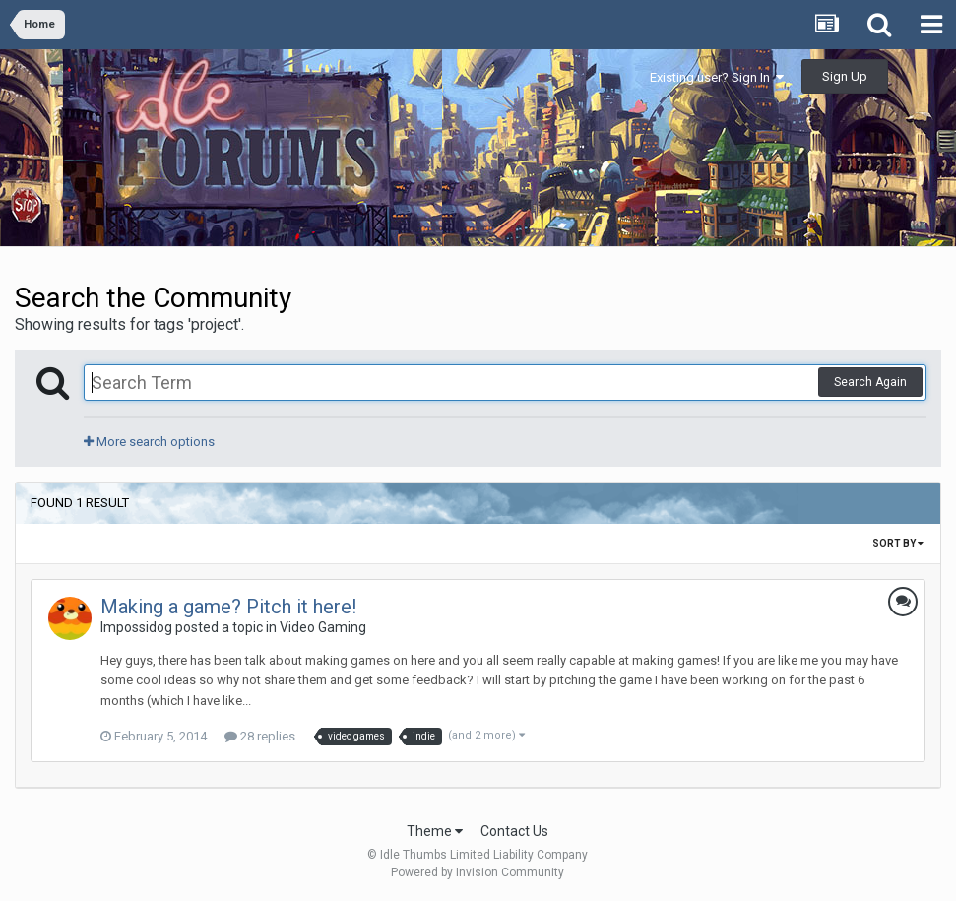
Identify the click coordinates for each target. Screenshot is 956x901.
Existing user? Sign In (717, 77)
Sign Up (844, 76)
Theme (435, 831)
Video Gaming (323, 627)
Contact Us (514, 831)
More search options (149, 441)
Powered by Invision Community (477, 872)
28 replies (259, 736)
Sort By (898, 543)
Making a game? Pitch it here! (228, 606)
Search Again (870, 382)
